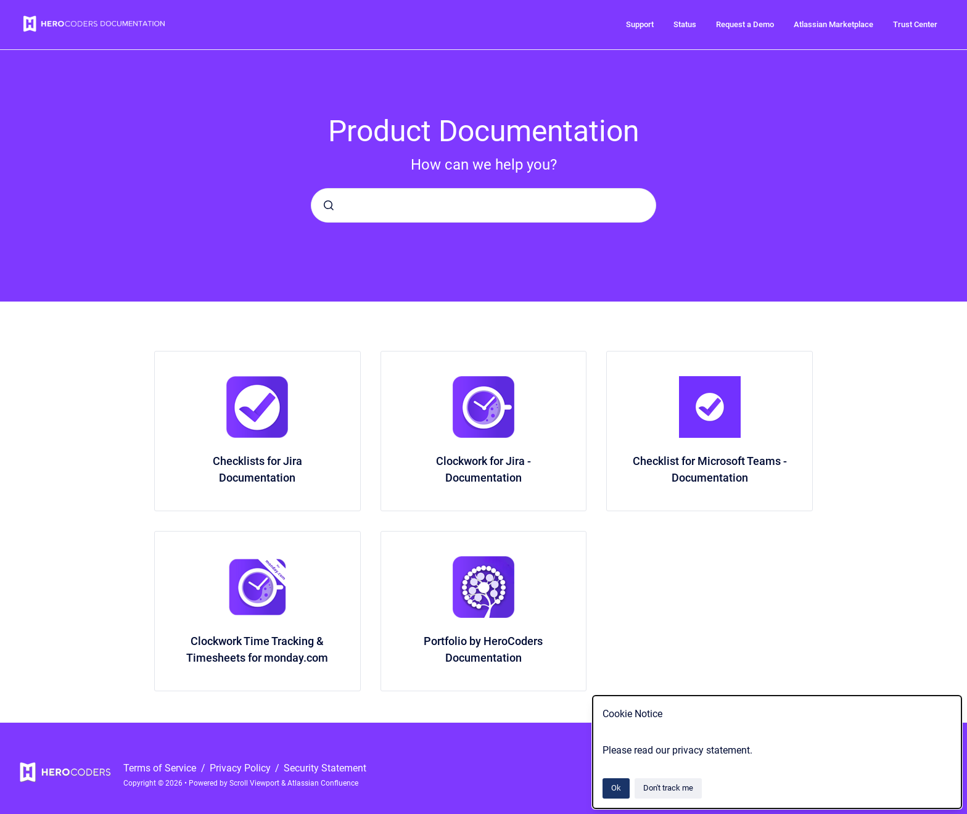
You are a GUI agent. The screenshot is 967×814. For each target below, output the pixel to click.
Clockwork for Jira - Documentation (483, 469)
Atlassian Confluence (322, 783)
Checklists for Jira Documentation (257, 469)
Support (640, 24)
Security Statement (325, 768)
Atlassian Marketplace (833, 24)
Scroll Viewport (255, 783)
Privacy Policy (241, 768)
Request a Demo (745, 24)
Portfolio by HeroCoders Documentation (483, 649)
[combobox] (483, 205)
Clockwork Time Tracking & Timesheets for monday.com (257, 649)
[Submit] (329, 205)
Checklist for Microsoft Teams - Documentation (710, 469)
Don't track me (668, 787)
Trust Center (915, 24)
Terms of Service (161, 768)
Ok (616, 787)
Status (684, 24)
